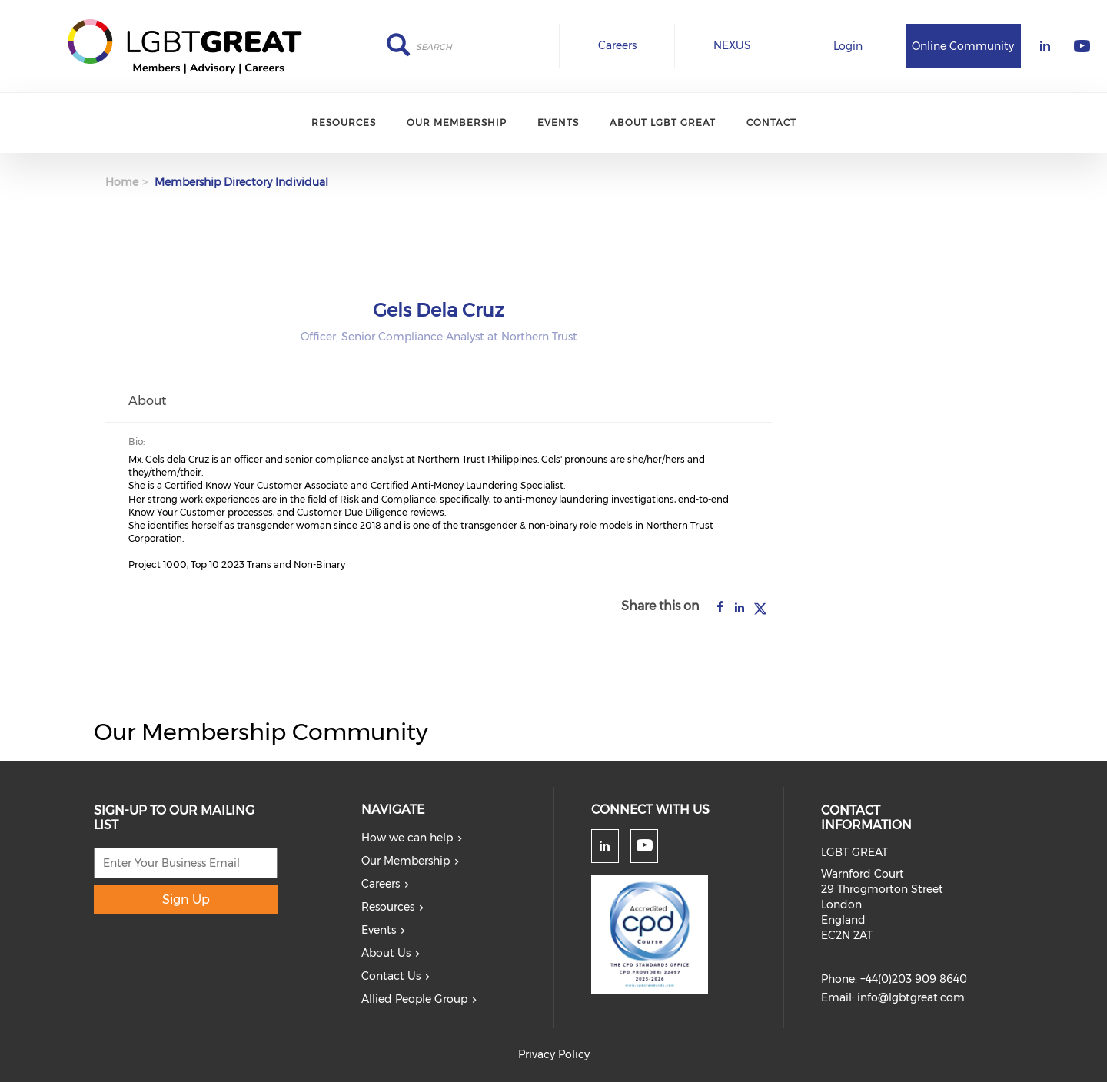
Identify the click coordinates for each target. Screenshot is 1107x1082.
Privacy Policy (554, 1054)
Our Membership (457, 122)
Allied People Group (414, 999)
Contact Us (391, 976)
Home (121, 182)
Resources (343, 122)
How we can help (407, 838)
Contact (771, 122)
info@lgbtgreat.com (911, 997)
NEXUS (732, 45)
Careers (617, 45)
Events (558, 122)
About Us (386, 953)
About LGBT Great (663, 122)
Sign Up (186, 899)
